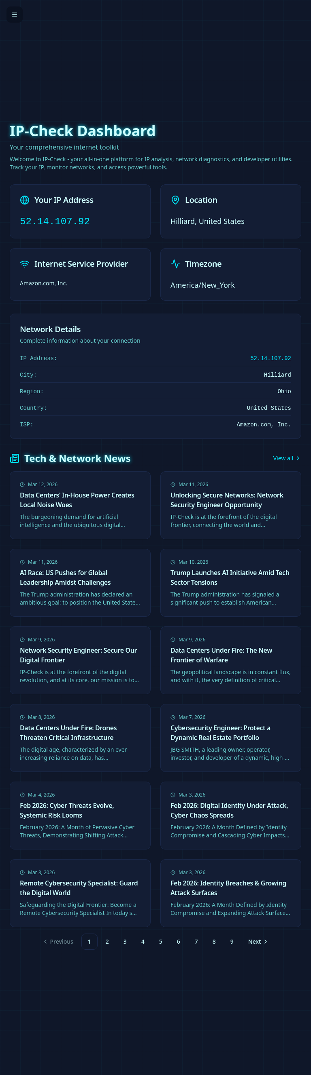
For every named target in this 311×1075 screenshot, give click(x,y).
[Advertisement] (155, 56)
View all (287, 458)
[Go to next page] (257, 942)
